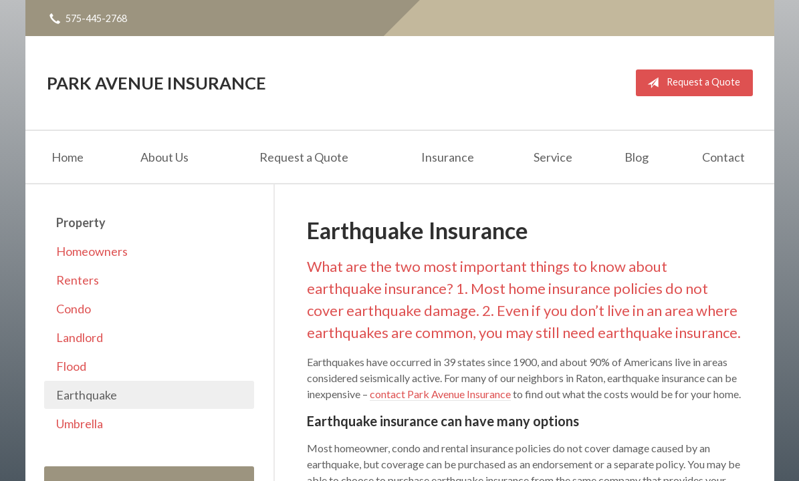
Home (67, 157)
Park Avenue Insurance (156, 83)
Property (81, 222)
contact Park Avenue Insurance (440, 393)
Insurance (447, 157)
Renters (77, 280)
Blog (636, 157)
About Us (164, 157)
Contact (723, 157)
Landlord (79, 337)
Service (553, 157)
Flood (71, 366)
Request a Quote (691, 83)
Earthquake (86, 394)
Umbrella (79, 423)
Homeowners (92, 251)
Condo (73, 308)
